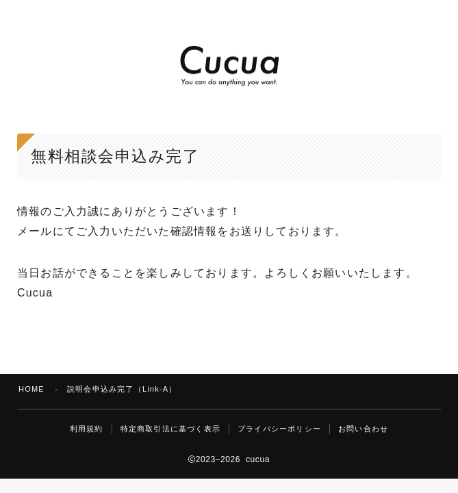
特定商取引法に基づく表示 (170, 429)
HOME (31, 389)
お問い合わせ (363, 429)
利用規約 (86, 429)
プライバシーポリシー (279, 429)
